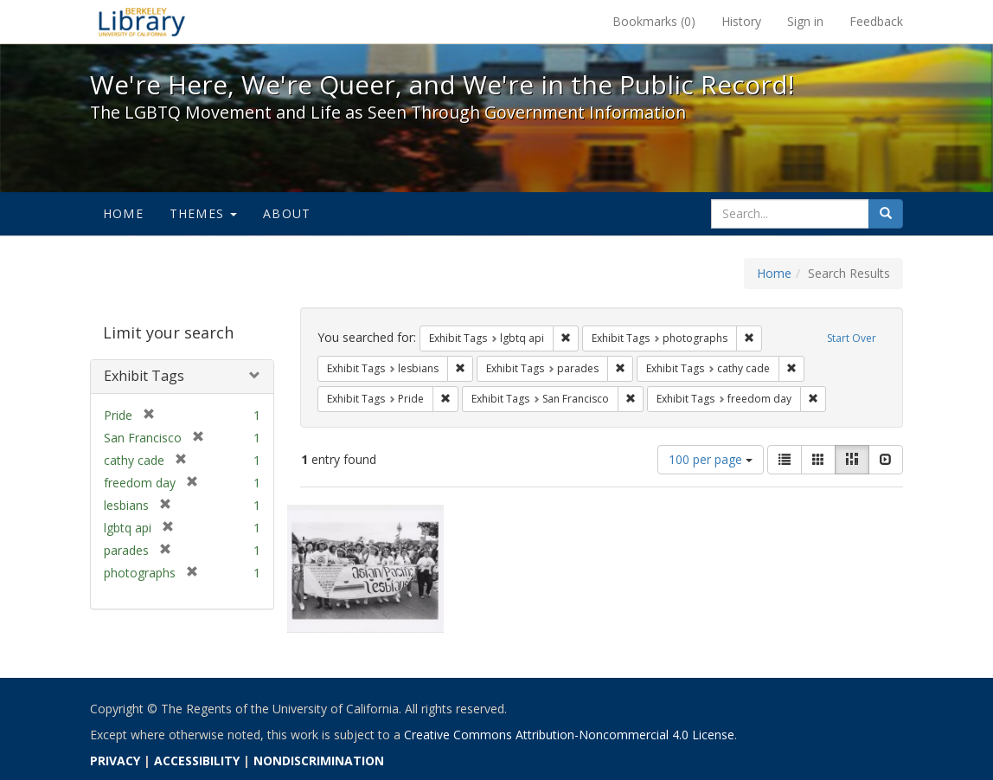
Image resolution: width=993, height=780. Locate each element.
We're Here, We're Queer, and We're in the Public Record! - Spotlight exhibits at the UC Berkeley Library (142, 21)
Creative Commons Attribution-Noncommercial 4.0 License (569, 734)
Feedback (876, 21)
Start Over (851, 338)
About (287, 213)
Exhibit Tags (144, 375)
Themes (203, 213)
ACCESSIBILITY (197, 760)
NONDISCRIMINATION (318, 760)
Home (123, 213)
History (741, 21)
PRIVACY (115, 760)
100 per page (711, 459)
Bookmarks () (653, 21)
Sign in (805, 21)
